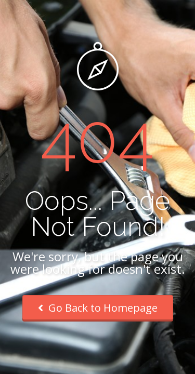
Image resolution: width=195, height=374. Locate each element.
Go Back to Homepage (98, 308)
